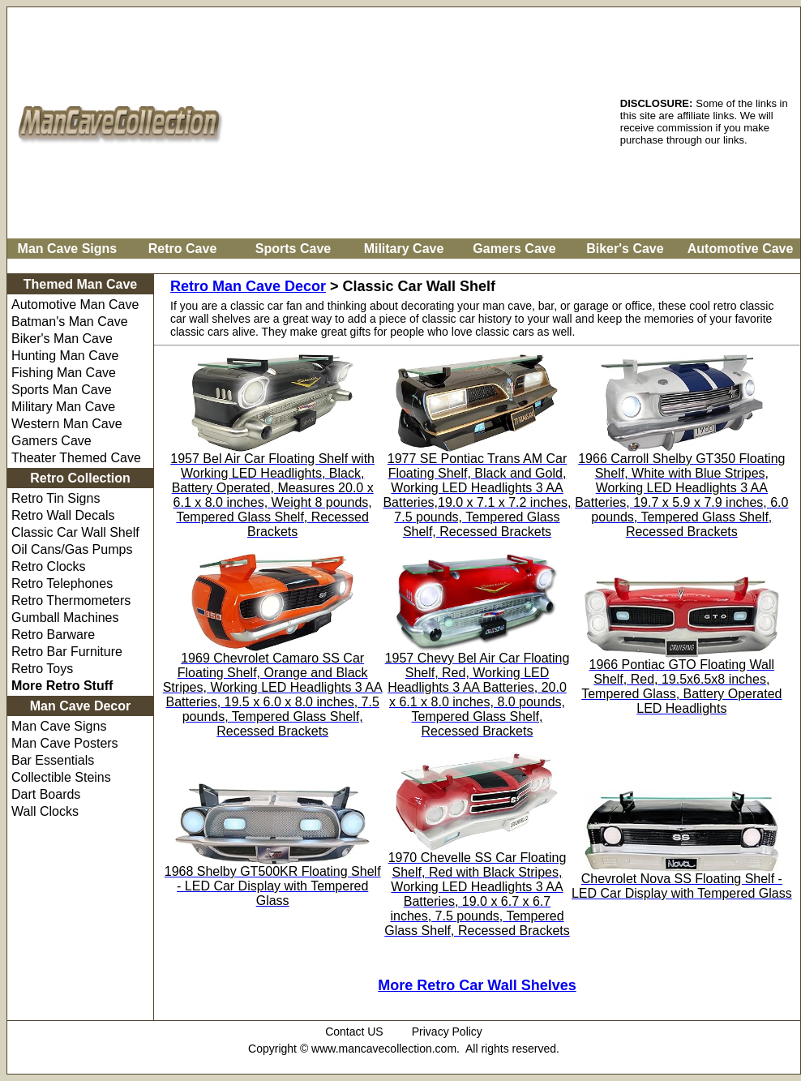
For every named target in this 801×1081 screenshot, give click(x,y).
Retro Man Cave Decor (248, 286)
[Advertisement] (423, 120)
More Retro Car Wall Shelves (477, 985)
